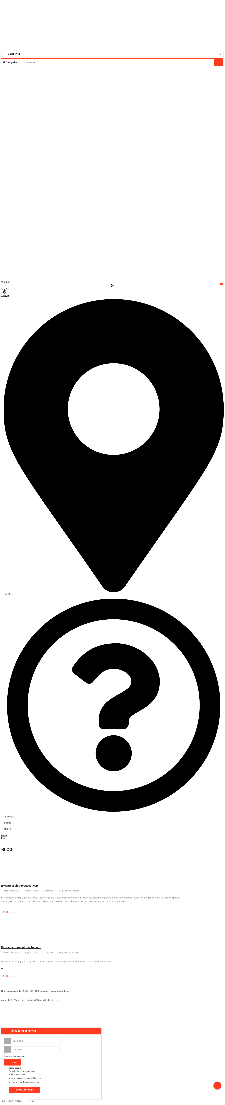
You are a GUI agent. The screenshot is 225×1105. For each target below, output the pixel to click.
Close (221, 835)
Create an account (25, 1090)
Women (75, 891)
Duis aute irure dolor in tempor (21, 947)
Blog (61, 891)
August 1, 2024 (31, 891)
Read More (7, 912)
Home (4, 835)
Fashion (67, 891)
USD (6, 829)
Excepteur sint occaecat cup (19, 885)
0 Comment (48, 891)
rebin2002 (14, 891)
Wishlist (5, 282)
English (7, 823)
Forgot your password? (15, 1056)
